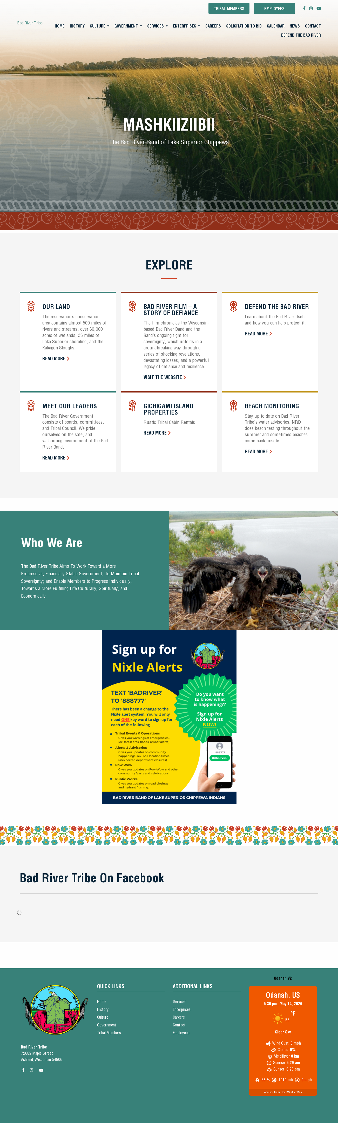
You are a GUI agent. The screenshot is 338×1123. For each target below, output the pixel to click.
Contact (313, 26)
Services (155, 26)
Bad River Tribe (30, 22)
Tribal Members (229, 8)
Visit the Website (163, 377)
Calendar (276, 26)
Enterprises (184, 26)
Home (60, 26)
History (77, 26)
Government (126, 26)
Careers (213, 26)
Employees (274, 8)
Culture (97, 26)
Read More (53, 359)
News (295, 26)
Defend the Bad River (301, 35)
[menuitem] (60, 26)
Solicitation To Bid (244, 26)
